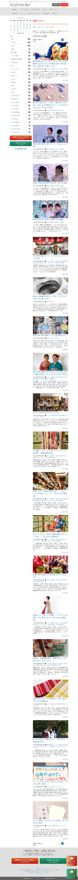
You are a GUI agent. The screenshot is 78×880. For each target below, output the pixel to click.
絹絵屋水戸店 (14, 99)
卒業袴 (12, 49)
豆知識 (12, 92)
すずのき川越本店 (15, 112)
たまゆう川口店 (15, 109)
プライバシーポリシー (44, 872)
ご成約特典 (37, 869)
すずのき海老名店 (15, 122)
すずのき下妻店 (15, 102)
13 (30, 24)
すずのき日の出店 (15, 115)
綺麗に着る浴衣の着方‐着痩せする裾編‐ (48, 219)
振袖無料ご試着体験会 (16, 59)
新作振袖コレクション (18, 13)
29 (14, 30)
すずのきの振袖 (35, 9)
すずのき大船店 (15, 125)
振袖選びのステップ (30, 869)
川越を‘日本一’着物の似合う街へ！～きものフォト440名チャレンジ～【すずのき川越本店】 (50, 493)
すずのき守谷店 (15, 132)
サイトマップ (39, 867)
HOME (34, 27)
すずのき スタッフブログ (33, 13)
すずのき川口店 (15, 105)
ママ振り (44, 9)
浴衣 (12, 65)
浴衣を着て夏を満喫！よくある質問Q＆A (49, 335)
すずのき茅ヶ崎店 (15, 129)
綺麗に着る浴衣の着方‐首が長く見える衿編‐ (50, 183)
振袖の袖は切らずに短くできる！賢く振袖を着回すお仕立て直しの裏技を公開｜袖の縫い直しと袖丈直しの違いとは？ (50, 63)
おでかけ (13, 79)
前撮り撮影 (14, 52)
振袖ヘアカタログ (39, 871)
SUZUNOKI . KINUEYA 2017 (37, 878)
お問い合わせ (32, 872)
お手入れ (13, 72)
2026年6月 (20, 18)
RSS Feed (20, 33)
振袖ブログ (41, 27)
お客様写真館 (45, 13)
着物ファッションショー (49, 871)
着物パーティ (14, 75)
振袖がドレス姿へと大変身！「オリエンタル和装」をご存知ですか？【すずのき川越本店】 (50, 617)
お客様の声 (54, 13)
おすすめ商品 (14, 62)
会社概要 (37, 872)
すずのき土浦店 (15, 95)
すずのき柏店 (14, 119)
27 (30, 28)
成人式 (12, 45)
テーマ (11, 36)
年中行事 (13, 89)
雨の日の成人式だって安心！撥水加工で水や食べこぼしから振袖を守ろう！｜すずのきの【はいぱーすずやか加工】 (50, 105)
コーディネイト (15, 69)
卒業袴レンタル (53, 9)
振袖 (12, 39)
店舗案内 (15, 9)
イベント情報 (24, 9)
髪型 (12, 85)
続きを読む (65, 80)
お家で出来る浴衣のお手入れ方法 (46, 412)
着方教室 (13, 82)
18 (24, 26)
